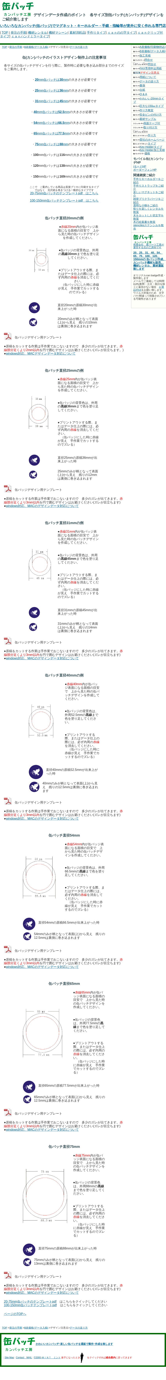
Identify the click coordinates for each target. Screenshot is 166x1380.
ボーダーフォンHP (145, 169)
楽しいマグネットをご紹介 (148, 194)
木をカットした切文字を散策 (148, 217)
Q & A (140, 94)
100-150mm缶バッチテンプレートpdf (30, 1305)
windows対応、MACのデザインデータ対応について (42, 506)
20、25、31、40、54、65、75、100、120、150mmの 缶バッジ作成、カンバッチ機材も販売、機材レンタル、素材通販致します (149, 260)
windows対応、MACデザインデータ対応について (41, 353)
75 (36, 144)
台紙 (139, 89)
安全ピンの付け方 (147, 114)
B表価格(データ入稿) (36, 46)
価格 (141, 153)
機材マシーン (58, 32)
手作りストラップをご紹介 (148, 187)
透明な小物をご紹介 (145, 205)
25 (36, 90)
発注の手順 (18, 32)
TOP (5, 32)
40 (35, 112)
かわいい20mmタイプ (148, 100)
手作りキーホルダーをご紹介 (148, 180)
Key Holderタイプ (147, 146)
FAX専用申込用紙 (147, 68)
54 (35, 122)
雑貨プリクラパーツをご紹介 (148, 200)
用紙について (144, 77)
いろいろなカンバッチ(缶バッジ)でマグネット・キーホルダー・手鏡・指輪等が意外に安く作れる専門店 (83, 26)
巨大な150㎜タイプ (148, 106)
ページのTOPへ (15, 1314)
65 (35, 133)
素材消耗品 (77, 32)
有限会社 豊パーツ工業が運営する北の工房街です (148, 246)
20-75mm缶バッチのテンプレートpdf (30, 1301)
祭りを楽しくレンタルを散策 (148, 210)
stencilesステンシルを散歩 (148, 227)
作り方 (144, 135)
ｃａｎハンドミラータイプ (30, 36)
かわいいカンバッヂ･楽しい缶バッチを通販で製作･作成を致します (74, 1344)
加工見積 (142, 55)
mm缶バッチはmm (53, 79)
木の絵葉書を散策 (144, 221)
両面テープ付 (146, 123)
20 (36, 79)
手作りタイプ (96, 32)
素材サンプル (144, 118)
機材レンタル (37, 32)
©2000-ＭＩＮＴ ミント (47, 1357)
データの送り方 (79, 46)
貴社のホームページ (148, 139)
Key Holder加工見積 (149, 150)
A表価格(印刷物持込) (149, 46)
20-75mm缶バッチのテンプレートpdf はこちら (64, 193)
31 (36, 101)
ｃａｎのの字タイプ (122, 32)
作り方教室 (143, 110)
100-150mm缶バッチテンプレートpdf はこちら (64, 200)
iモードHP (139, 166)
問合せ (143, 59)
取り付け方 (145, 127)
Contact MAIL (24, 1357)
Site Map (9, 1357)
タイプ (144, 143)
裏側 (139, 85)
